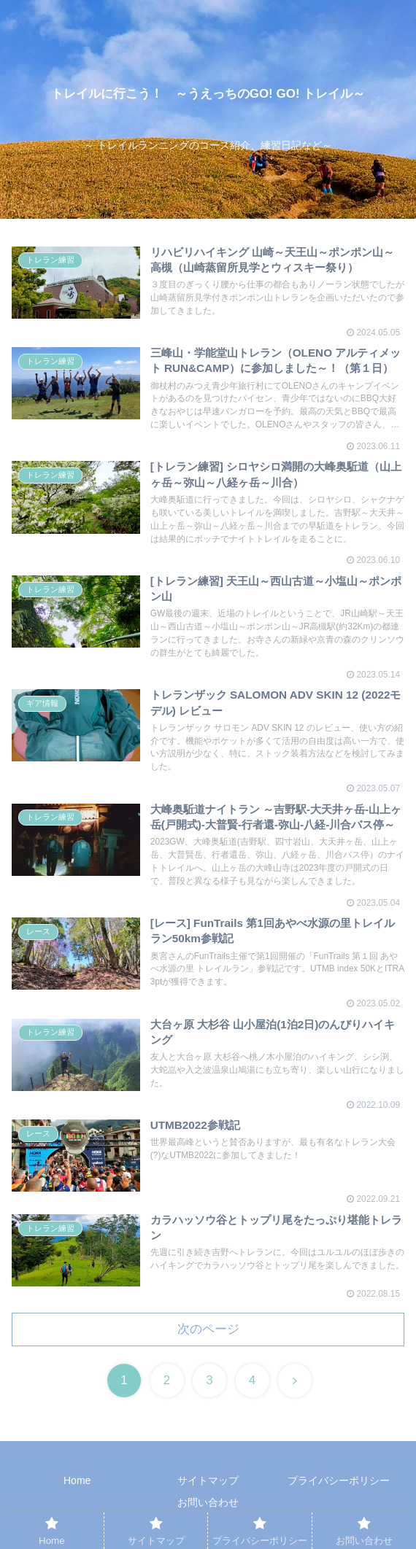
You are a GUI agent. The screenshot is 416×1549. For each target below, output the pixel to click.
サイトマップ (208, 1480)
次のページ (208, 1329)
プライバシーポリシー (339, 1480)
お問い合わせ (208, 1502)
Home (76, 1480)
